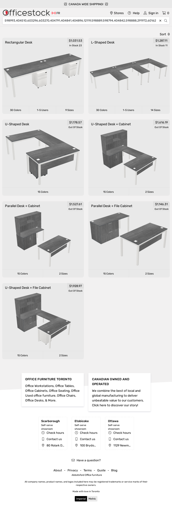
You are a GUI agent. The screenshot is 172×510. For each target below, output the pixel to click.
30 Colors (15, 110)
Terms (87, 470)
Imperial (81, 498)
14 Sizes (155, 110)
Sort (165, 34)
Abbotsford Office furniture (87, 475)
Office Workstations (39, 386)
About (57, 470)
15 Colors (43, 191)
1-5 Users (42, 110)
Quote (101, 470)
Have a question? (86, 460)
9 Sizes (69, 110)
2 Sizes (149, 191)
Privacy (73, 470)
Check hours (55, 433)
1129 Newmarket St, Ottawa (129, 445)
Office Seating (59, 391)
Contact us (54, 439)
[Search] (81, 20)
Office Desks (34, 400)
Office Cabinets (36, 391)
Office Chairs (66, 395)
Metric (92, 498)
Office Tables (64, 386)
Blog (114, 470)
